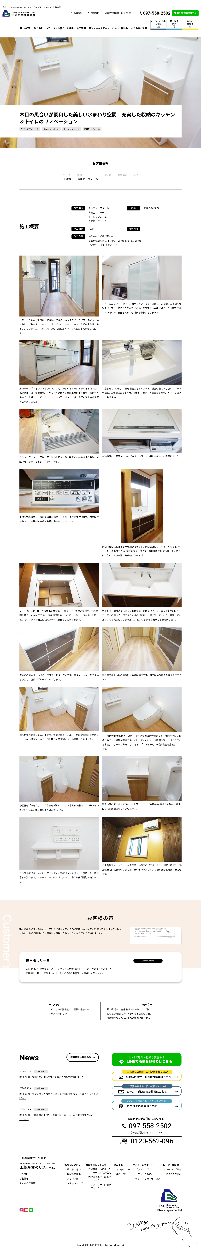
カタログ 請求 (174, 24)
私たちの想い (74, 1169)
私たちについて (42, 28)
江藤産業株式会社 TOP (32, 1158)
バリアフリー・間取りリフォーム (99, 1186)
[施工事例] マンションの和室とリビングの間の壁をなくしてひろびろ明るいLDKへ (58, 1096)
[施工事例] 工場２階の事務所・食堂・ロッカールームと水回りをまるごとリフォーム (58, 1117)
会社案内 (95, 13)
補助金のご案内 (174, 1174)
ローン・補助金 (120, 28)
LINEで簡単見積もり (186, 13)
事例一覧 (120, 1174)
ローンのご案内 (173, 1169)
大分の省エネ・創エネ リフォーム (99, 1179)
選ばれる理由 (74, 1174)
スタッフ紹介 (148, 961)
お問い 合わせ (190, 24)
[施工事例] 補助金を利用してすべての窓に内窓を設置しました (51, 1077)
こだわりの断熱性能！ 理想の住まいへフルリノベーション (71, 1008)
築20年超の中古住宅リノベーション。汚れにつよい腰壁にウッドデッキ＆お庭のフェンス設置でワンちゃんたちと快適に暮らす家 (129, 1010)
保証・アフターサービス (147, 1179)
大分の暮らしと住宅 (63, 28)
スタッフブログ (75, 1183)
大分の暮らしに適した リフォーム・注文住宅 (99, 1171)
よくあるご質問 (139, 28)
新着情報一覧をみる (81, 1057)
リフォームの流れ (144, 1174)
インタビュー (123, 1169)
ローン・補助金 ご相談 (158, 24)
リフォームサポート (99, 28)
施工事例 (81, 28)
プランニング (142, 1169)
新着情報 (78, 13)
